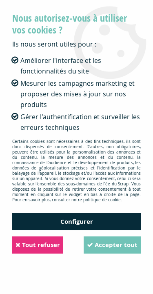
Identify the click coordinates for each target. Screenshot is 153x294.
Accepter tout (112, 245)
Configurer (76, 221)
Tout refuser (38, 245)
